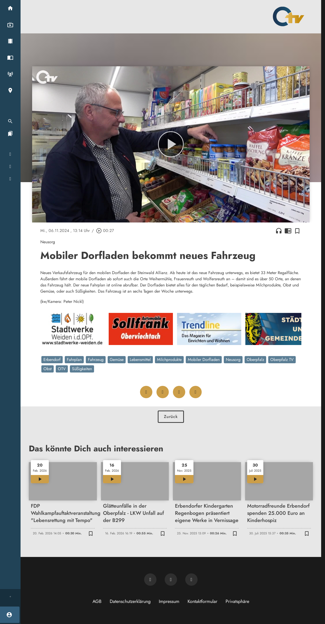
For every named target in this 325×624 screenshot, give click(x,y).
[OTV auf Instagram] (191, 579)
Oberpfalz (255, 359)
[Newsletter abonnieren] (150, 579)
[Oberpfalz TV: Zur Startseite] (288, 16)
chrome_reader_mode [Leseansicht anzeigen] (288, 230)
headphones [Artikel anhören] (278, 230)
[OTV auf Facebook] (171, 579)
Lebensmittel (140, 359)
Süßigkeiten (82, 369)
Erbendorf (52, 359)
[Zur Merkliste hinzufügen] (297, 231)
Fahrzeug (96, 359)
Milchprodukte (169, 359)
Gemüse (117, 359)
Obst (47, 369)
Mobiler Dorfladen (204, 359)
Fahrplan (74, 359)
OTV (62, 369)
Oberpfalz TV (282, 359)
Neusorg (233, 359)
